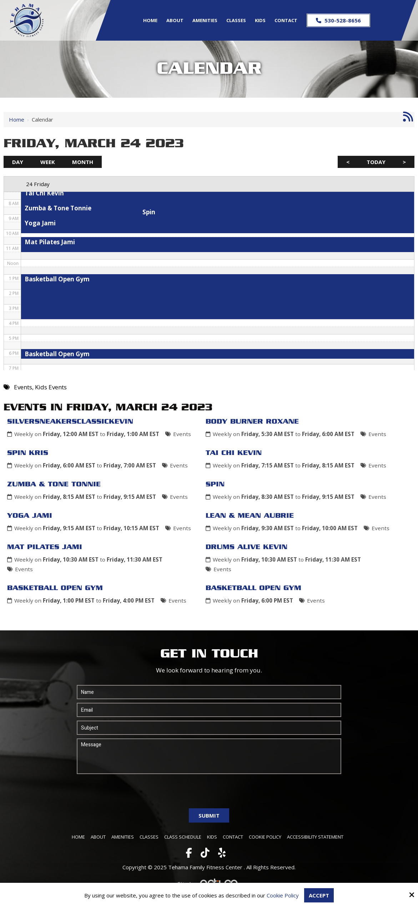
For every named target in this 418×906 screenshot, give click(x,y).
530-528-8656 (338, 20)
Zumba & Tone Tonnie (54, 484)
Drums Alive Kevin (246, 547)
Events (182, 433)
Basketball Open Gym (55, 588)
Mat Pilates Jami (44, 547)
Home (16, 119)
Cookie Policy (283, 895)
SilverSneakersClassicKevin (70, 422)
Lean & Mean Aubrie (250, 516)
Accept (319, 895)
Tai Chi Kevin (234, 453)
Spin (215, 484)
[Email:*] (209, 710)
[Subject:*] (209, 728)
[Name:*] (209, 692)
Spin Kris (27, 453)
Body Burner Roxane (252, 422)
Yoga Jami (29, 516)
